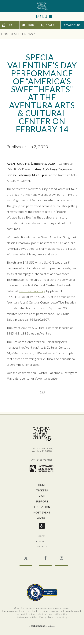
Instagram (61, 556)
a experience (42, 626)
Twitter (26, 556)
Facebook (45, 556)
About (42, 518)
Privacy (42, 546)
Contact (42, 541)
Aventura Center (42, 6)
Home (5, 34)
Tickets (42, 490)
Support (42, 501)
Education (42, 507)
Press (42, 536)
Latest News (22, 34)
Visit (42, 496)
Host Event (42, 512)
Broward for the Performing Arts (42, 468)
